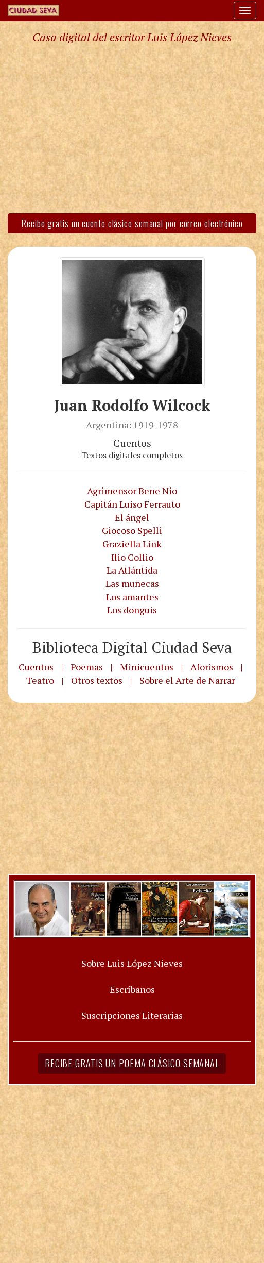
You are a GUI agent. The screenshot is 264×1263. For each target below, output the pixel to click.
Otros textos (96, 680)
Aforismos (211, 667)
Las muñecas (132, 583)
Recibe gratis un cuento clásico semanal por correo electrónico (132, 223)
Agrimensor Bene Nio (132, 490)
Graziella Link (132, 543)
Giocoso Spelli (132, 530)
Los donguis (132, 609)
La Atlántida (132, 570)
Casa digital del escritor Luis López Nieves (132, 37)
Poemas (87, 667)
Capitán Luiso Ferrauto (132, 504)
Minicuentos (146, 667)
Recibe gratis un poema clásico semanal (132, 1063)
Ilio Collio (132, 557)
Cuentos (36, 667)
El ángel (132, 517)
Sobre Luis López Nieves (132, 963)
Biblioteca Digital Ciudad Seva (132, 647)
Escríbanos (132, 989)
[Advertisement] (132, 128)
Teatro (40, 680)
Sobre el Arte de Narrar (187, 680)
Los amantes (132, 597)
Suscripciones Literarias (132, 1015)
